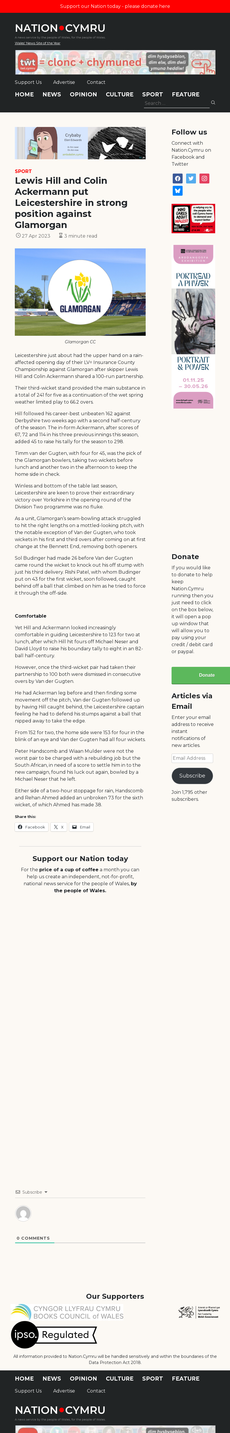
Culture (119, 94)
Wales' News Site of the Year (37, 43)
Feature (185, 94)
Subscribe (192, 776)
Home (24, 94)
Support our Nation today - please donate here (115, 6)
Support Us (28, 82)
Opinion (83, 94)
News (51, 94)
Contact (96, 82)
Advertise (64, 82)
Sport (152, 94)
